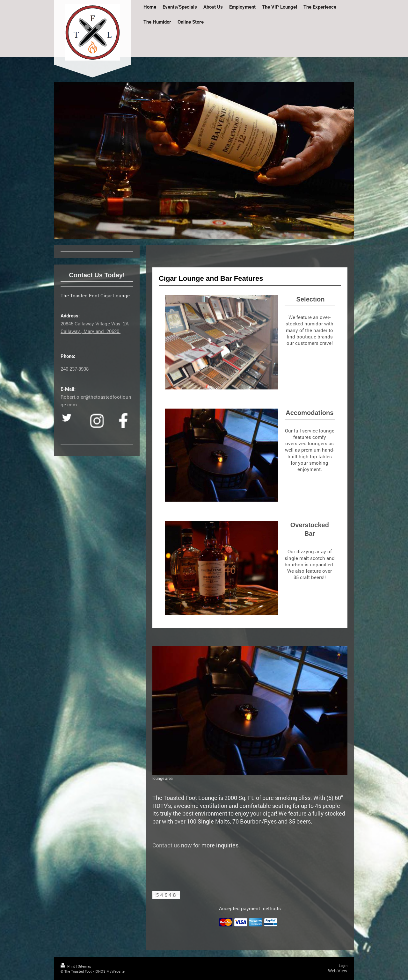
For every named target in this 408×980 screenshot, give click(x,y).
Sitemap (84, 966)
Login (343, 965)
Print (68, 966)
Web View (337, 971)
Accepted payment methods (250, 908)
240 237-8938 (75, 369)
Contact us (166, 845)
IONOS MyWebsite (110, 971)
